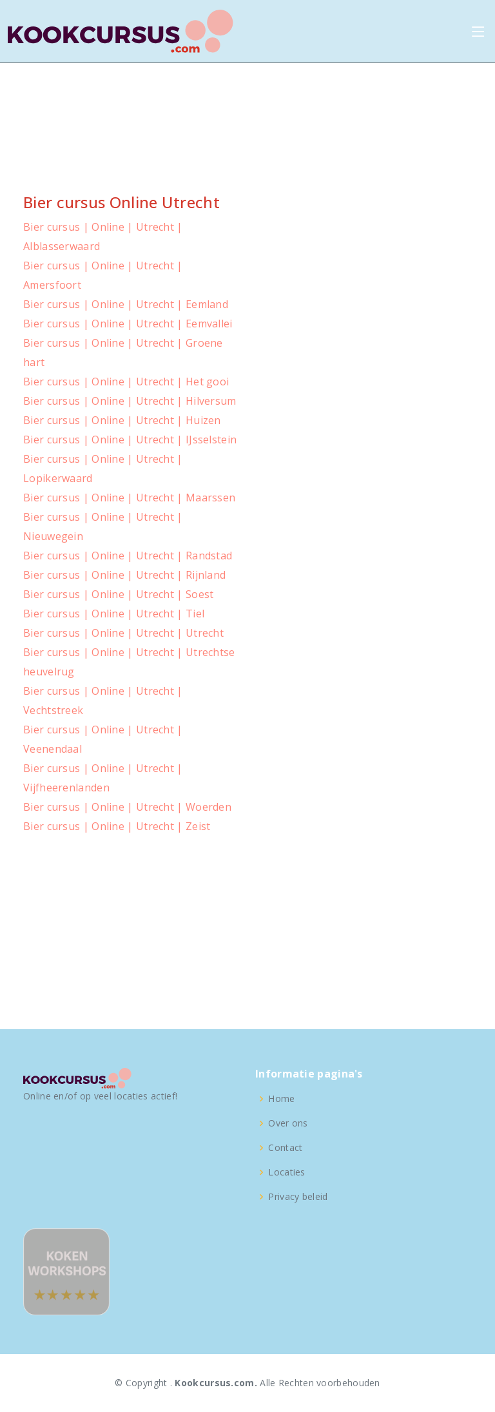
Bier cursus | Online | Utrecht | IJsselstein (130, 439)
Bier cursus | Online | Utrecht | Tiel (113, 613)
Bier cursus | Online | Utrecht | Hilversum (130, 401)
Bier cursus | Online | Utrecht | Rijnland (124, 575)
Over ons (287, 1123)
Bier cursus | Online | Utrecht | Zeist (116, 826)
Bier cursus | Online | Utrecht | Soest (118, 594)
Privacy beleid (297, 1196)
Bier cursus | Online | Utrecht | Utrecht (123, 633)
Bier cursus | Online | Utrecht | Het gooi (126, 381)
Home (281, 1098)
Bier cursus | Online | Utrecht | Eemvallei (128, 323)
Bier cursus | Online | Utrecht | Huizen (122, 420)
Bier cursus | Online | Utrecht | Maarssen (129, 497)
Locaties (286, 1172)
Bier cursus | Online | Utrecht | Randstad (127, 555)
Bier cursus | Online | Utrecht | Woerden (127, 807)
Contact (285, 1147)
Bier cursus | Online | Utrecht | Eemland (125, 304)
